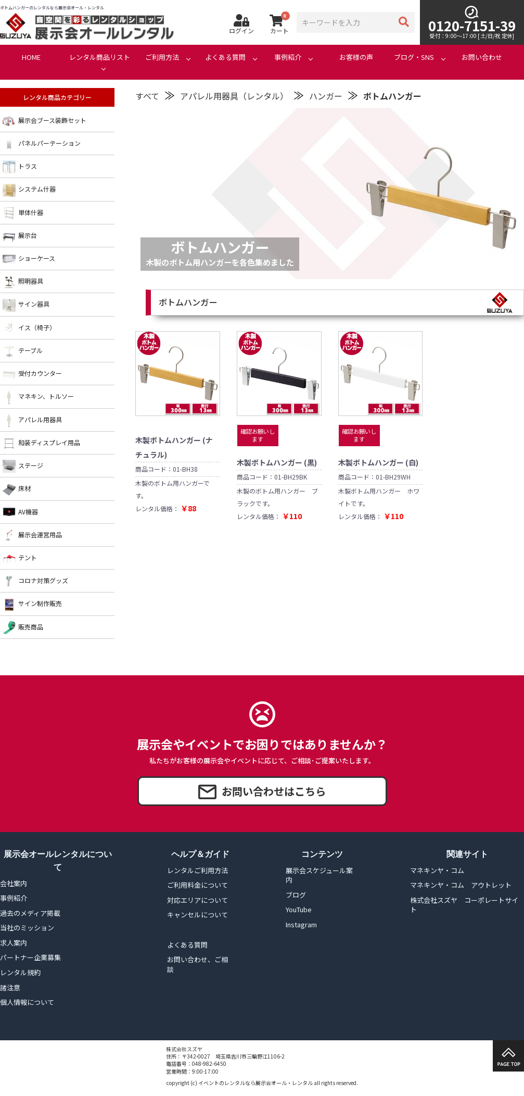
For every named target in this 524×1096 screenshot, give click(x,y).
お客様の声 (356, 57)
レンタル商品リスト (99, 57)
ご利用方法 (162, 57)
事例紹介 (287, 57)
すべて (147, 96)
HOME (31, 57)
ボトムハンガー (392, 96)
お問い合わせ (482, 57)
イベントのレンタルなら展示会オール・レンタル (255, 1083)
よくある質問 (225, 57)
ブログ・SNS (414, 57)
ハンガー (325, 96)
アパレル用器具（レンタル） (234, 96)
